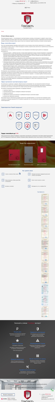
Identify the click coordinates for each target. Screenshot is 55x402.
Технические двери (28, 164)
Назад (2, 31)
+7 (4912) (20, 1)
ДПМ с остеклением (42, 164)
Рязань (27, 13)
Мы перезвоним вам (52, 390)
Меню (27, 7)
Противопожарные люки (14, 164)
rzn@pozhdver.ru (34, 1)
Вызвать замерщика (8, 394)
